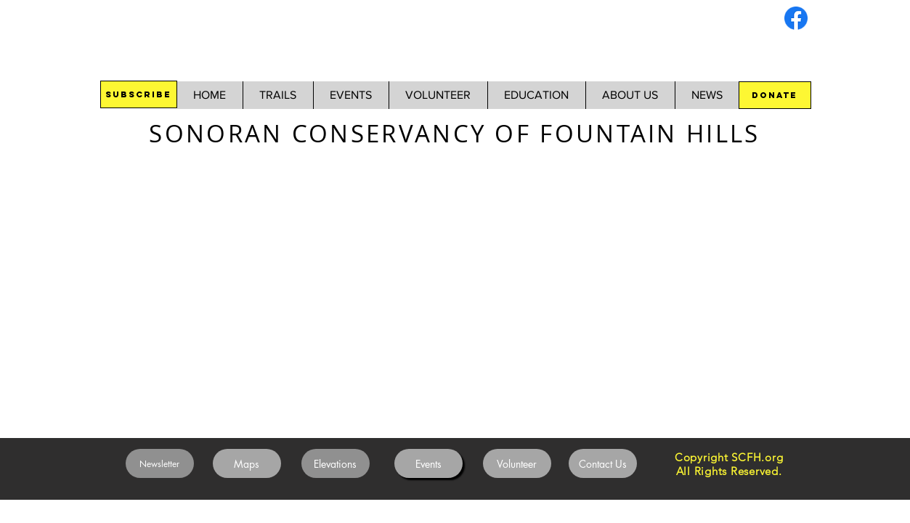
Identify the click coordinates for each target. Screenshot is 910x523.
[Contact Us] (603, 463)
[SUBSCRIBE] (138, 94)
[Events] (428, 463)
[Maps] (247, 463)
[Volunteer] (517, 463)
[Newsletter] (160, 463)
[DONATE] (775, 95)
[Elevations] (335, 463)
